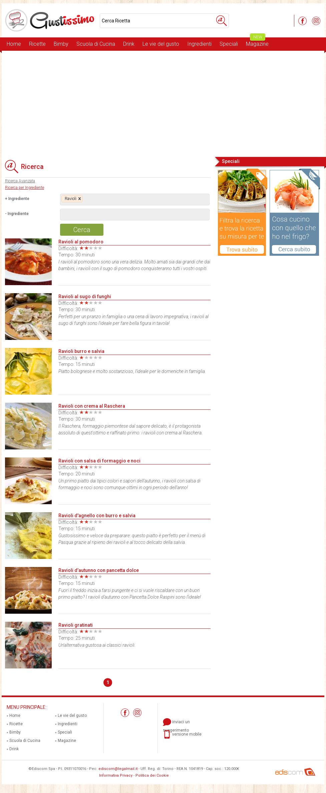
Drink (128, 44)
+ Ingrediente (17, 198)
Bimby (61, 44)
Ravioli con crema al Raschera (91, 406)
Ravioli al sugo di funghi (84, 296)
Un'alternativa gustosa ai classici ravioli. (96, 645)
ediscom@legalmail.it (117, 769)
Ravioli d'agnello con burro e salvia (96, 515)
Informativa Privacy (115, 775)
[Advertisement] (163, 103)
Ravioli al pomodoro (80, 241)
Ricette (37, 44)
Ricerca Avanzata (20, 181)
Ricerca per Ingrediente (24, 187)
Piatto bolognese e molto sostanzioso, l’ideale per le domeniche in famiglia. (132, 371)
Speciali (229, 44)
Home (14, 44)
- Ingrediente (17, 213)
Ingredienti (199, 44)
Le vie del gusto (160, 44)
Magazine (257, 42)
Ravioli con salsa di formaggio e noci (99, 460)
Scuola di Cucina (95, 44)
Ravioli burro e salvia (81, 351)
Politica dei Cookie (152, 775)
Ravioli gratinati (75, 625)
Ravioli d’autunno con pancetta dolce (98, 570)
